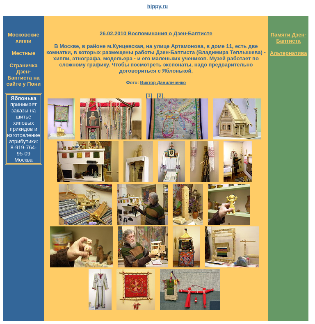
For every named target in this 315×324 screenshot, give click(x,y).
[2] (161, 95)
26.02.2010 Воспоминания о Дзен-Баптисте (156, 33)
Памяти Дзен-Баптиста (288, 38)
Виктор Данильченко (163, 82)
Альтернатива (288, 53)
